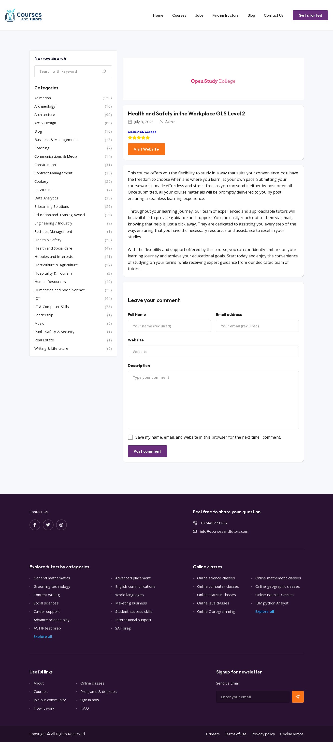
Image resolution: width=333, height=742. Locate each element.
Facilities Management (53, 231)
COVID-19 (43, 189)
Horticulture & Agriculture (56, 264)
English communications (135, 586)
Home (158, 15)
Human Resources (50, 281)
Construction (45, 164)
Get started (310, 15)
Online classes (92, 683)
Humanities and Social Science (59, 289)
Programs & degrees (98, 691)
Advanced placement (133, 577)
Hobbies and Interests (53, 256)
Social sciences (46, 603)
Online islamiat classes (274, 594)
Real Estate (44, 339)
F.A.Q (84, 708)
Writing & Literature (51, 348)
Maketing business (131, 603)
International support (133, 619)
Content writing (47, 594)
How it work (44, 708)
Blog (251, 15)
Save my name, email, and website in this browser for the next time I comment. (208, 437)
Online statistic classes (216, 594)
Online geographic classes (277, 586)
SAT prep (123, 628)
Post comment (147, 451)
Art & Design (45, 122)
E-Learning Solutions (51, 206)
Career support (47, 611)
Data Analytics (46, 198)
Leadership (44, 314)
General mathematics (52, 577)
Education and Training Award (59, 214)
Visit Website (146, 149)
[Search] (104, 71)
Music (39, 323)
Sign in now (89, 699)
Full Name (137, 314)
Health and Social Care (53, 248)
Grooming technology (52, 586)
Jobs (199, 15)
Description (139, 365)
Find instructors (225, 15)
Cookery (41, 181)
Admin (170, 121)
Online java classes (213, 603)
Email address (229, 314)
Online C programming (216, 611)
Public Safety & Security (54, 331)
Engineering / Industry (53, 223)
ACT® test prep (47, 628)
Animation (42, 97)
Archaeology (45, 106)
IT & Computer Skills (51, 306)
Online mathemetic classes (278, 577)
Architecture (44, 114)
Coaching (42, 147)
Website (136, 339)
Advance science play (52, 619)
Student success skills (133, 611)
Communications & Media (55, 156)
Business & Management (55, 139)
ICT (37, 298)
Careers (213, 733)
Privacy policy (263, 733)
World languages (129, 594)
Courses (179, 15)
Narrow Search (50, 58)
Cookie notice (292, 733)
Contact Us (273, 15)
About (39, 683)
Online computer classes (218, 586)
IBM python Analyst (272, 603)
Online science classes (216, 577)
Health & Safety (47, 239)
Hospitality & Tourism (53, 273)
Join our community (50, 699)
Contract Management (53, 172)
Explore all (43, 636)
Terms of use (235, 733)
